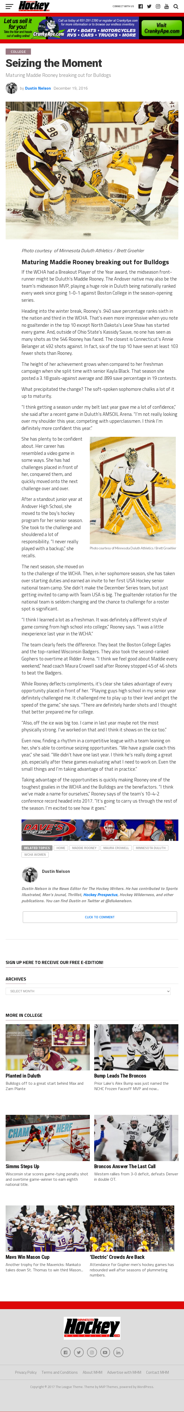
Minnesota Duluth (151, 847)
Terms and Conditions (59, 1373)
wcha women (35, 854)
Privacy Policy (26, 1373)
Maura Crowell (116, 847)
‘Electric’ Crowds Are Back (117, 1257)
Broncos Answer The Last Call (125, 1166)
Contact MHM (157, 1373)
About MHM (92, 1373)
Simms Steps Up (22, 1166)
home (61, 847)
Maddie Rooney (84, 847)
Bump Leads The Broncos (120, 1076)
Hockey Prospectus (100, 894)
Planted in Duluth (23, 1076)
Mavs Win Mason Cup (28, 1257)
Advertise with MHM (124, 1373)
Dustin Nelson (38, 88)
